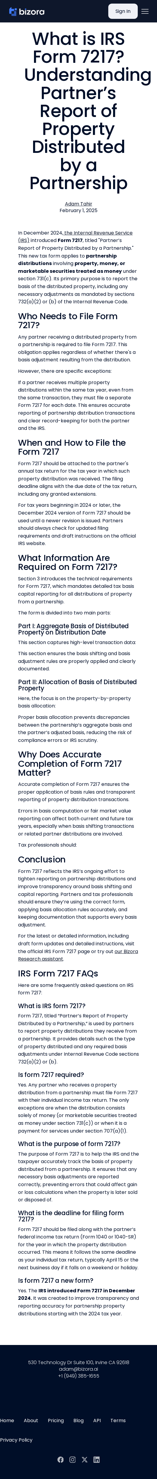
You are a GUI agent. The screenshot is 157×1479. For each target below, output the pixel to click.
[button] (145, 11)
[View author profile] (78, 204)
